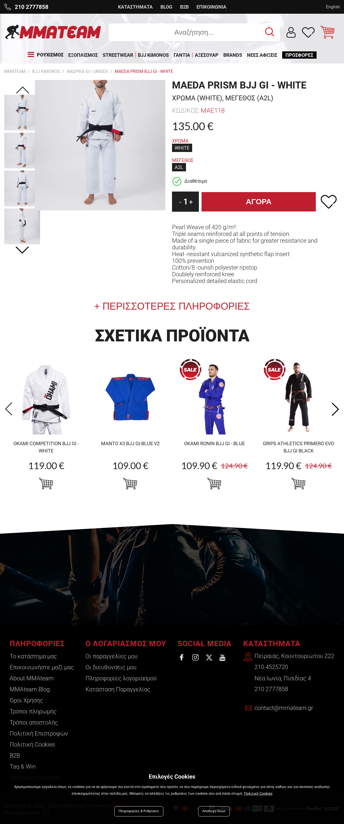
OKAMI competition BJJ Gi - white (46, 447)
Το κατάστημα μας (33, 656)
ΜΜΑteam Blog (30, 689)
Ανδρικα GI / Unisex (87, 71)
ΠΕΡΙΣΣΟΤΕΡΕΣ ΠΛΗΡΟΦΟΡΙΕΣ (175, 306)
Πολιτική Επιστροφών (39, 733)
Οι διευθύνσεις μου (110, 667)
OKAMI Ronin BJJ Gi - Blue (214, 443)
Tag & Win (23, 766)
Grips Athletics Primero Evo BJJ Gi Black (298, 447)
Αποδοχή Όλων (213, 811)
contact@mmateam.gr (284, 708)
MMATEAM (15, 71)
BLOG (166, 7)
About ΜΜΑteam (32, 678)
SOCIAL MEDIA (204, 643)
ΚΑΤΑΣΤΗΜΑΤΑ (135, 7)
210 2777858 (271, 689)
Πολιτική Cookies (32, 744)
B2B (184, 7)
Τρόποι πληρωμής (33, 711)
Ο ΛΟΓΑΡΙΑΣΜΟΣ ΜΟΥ (125, 643)
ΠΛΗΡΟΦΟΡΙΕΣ (37, 643)
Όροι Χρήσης (26, 700)
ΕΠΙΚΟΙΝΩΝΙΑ (211, 7)
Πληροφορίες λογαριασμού (120, 678)
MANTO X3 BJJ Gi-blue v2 (130, 443)
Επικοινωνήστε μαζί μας (42, 667)
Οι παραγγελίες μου (111, 656)
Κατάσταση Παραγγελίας (117, 689)
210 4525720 (271, 667)
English (333, 6)
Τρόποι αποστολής (34, 722)
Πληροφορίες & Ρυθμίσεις (139, 811)
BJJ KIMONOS (46, 71)
